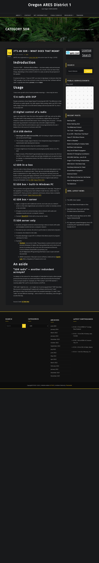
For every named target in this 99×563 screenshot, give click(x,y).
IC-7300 (31, 250)
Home (74, 31)
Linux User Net (33, 128)
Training (79, 15)
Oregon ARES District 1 (49, 5)
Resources (69, 15)
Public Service (56, 15)
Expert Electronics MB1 (34, 265)
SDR (27, 125)
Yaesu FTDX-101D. (39, 250)
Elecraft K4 (25, 286)
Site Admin (18, 125)
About (19, 15)
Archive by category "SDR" (86, 31)
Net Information (41, 15)
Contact (28, 15)
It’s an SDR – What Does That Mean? (36, 121)
